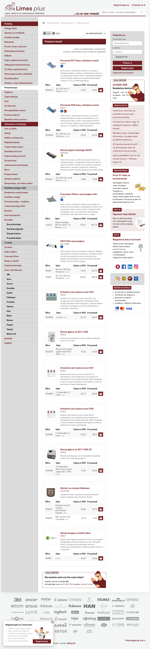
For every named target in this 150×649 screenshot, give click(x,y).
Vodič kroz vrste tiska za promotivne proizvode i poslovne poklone (124, 113)
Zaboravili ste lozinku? (123, 73)
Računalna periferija (14, 51)
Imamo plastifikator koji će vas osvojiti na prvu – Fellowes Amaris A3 (126, 158)
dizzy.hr (71, 643)
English (8, 343)
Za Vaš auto (10, 106)
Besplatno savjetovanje (16, 192)
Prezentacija (10, 87)
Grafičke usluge (12, 197)
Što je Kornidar (14, 224)
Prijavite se (139, 5)
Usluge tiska (10, 28)
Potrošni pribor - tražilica (16, 201)
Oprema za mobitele (14, 33)
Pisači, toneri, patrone (15, 46)
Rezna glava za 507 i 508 (74, 331)
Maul (9, 315)
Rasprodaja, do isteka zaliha (18, 183)
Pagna (10, 325)
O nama (8, 247)
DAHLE (63, 63)
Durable (11, 288)
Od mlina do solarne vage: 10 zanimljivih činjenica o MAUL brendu (126, 125)
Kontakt (8, 338)
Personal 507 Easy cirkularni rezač (79, 60)
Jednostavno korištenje (16, 165)
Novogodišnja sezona (15, 110)
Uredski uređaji (11, 37)
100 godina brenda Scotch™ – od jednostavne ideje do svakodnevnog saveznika (126, 147)
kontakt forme (87, 584)
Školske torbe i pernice (15, 119)
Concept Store (11, 256)
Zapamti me (120, 57)
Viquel (10, 329)
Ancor (10, 283)
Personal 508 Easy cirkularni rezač (79, 105)
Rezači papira (67, 23)
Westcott (11, 334)
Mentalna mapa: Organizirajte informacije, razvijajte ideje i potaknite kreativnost (126, 136)
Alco (9, 279)
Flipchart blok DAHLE (124, 214)
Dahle (9, 293)
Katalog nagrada (15, 229)
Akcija (7, 133)
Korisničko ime (119, 39)
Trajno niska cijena (13, 147)
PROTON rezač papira (72, 241)
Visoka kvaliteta (12, 179)
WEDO (63, 536)
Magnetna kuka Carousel (126, 239)
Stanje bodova (14, 233)
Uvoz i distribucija (13, 270)
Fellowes (11, 297)
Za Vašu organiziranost (15, 69)
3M (8, 274)
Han (9, 311)
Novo (7, 169)
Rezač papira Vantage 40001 (76, 150)
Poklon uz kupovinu (13, 138)
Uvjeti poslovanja (12, 265)
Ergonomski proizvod (14, 156)
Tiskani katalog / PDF (14, 206)
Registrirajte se (121, 5)
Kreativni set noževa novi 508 (77, 408)
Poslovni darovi (12, 115)
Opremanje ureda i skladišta (18, 74)
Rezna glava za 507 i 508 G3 (76, 449)
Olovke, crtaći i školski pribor (18, 83)
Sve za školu (10, 128)
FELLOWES (64, 244)
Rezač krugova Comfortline (75, 533)
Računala (9, 42)
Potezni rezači (82, 23)
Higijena (8, 92)
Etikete (7, 55)
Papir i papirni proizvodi (16, 60)
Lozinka (116, 48)
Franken (11, 302)
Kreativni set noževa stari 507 (77, 292)
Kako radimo (10, 252)
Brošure (8, 211)
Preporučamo (11, 174)
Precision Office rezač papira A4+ (79, 194)
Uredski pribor (11, 78)
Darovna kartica (12, 215)
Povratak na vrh (134, 640)
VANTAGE (64, 153)
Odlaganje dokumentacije (17, 65)
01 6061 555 (68, 584)
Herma (10, 306)
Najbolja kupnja (12, 142)
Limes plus (30, 9)
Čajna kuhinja (11, 96)
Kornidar (8, 220)
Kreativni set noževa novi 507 (76, 368)
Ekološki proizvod (13, 151)
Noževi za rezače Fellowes (75, 488)
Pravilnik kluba (14, 238)
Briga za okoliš (11, 261)
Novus (10, 320)
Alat (6, 101)
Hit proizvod (10, 160)
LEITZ (62, 197)
